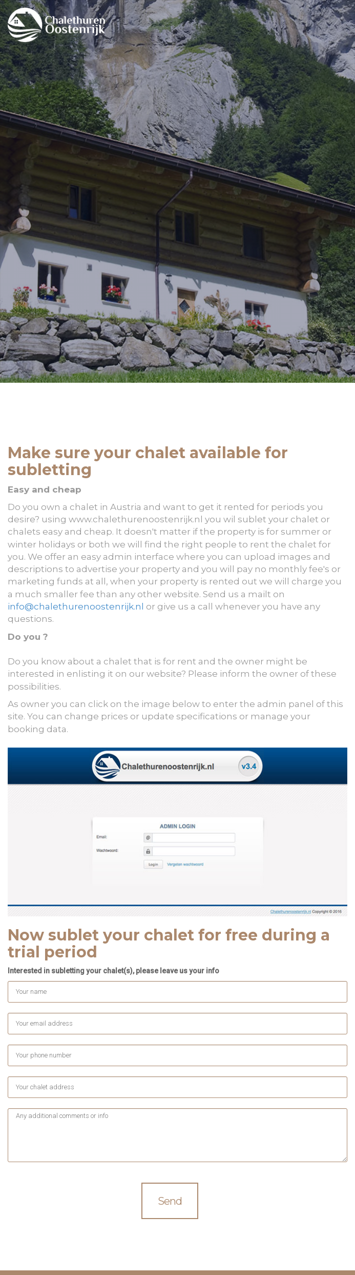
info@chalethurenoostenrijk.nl (76, 606)
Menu (336, 26)
